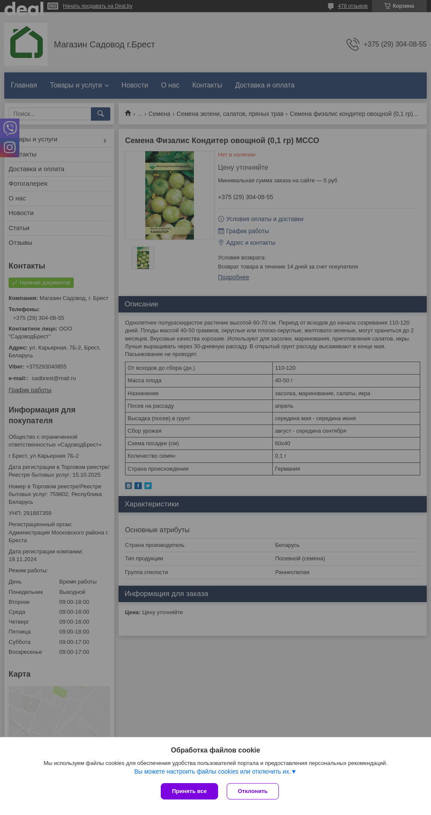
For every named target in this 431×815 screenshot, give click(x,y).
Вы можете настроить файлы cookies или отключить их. (212, 771)
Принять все (189, 791)
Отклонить (253, 791)
